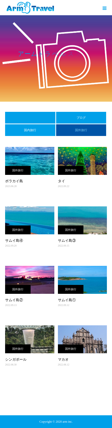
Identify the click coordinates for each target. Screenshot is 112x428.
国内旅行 (30, 130)
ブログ (81, 117)
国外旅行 (17, 170)
